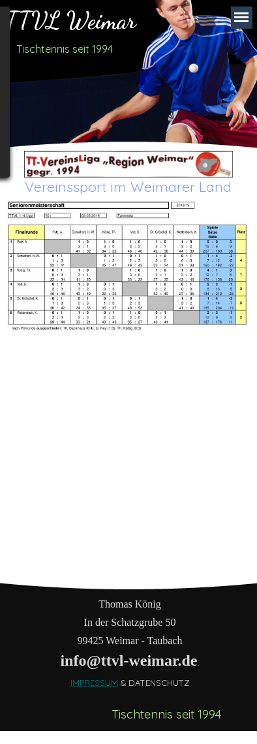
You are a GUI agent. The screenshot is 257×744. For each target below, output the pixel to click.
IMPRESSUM (94, 682)
